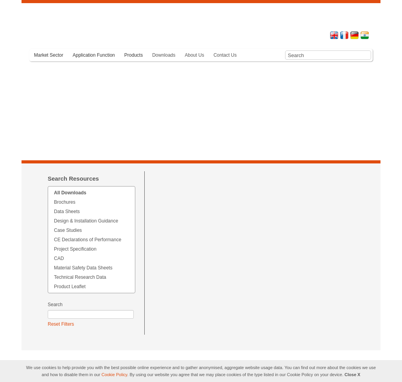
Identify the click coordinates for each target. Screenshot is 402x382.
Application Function (94, 55)
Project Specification (75, 249)
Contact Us (225, 55)
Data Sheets (67, 211)
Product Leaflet (70, 286)
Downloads (163, 55)
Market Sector (48, 55)
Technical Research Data (80, 277)
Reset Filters (61, 324)
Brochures (64, 202)
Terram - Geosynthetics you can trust (72, 28)
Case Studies (68, 230)
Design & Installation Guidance (86, 221)
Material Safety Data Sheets (83, 268)
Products (133, 55)
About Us (194, 55)
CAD (59, 258)
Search (55, 304)
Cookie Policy (114, 374)
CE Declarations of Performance (87, 239)
